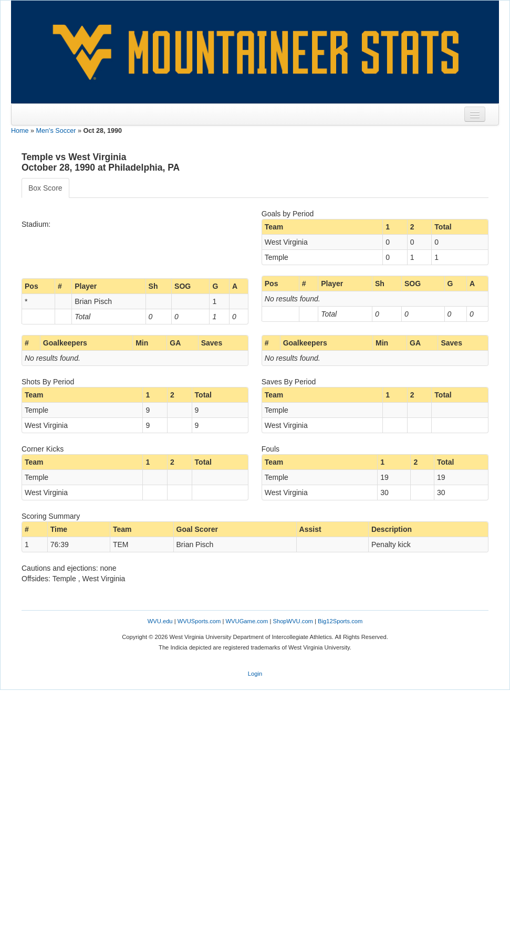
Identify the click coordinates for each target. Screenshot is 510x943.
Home (20, 130)
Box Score (45, 188)
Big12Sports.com (340, 621)
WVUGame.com (247, 621)
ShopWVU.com (293, 621)
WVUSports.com (199, 621)
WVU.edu (160, 621)
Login (255, 673)
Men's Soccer (56, 130)
